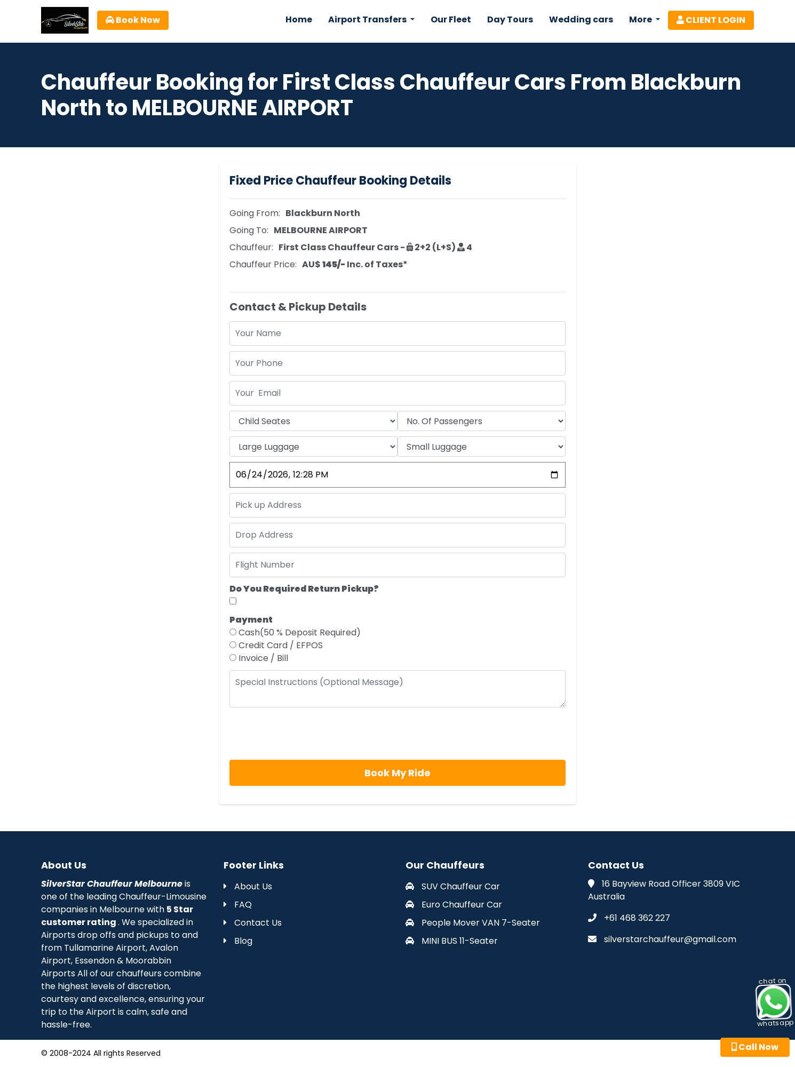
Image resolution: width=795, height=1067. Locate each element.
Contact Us (253, 923)
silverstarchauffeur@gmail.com (670, 939)
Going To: (248, 230)
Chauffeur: (251, 247)
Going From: (254, 213)
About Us (248, 886)
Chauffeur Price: (263, 264)
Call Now (755, 1047)
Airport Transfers (368, 19)
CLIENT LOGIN (711, 20)
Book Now (133, 20)
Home (298, 19)
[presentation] (310, 733)
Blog (238, 941)
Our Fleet (451, 19)
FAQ (238, 904)
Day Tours (510, 19)
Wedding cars (581, 19)
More (641, 19)
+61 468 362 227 (637, 918)
